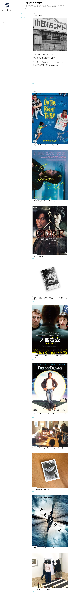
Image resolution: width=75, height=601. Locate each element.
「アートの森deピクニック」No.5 (42, 589)
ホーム (26, 8)
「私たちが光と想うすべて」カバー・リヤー (45, 201)
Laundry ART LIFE (33, 3)
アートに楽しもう (7, 10)
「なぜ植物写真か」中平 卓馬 (40, 489)
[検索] (68, 3)
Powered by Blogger (45, 597)
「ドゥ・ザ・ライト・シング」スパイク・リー (45, 145)
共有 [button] (21, 13)
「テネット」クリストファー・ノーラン (43, 548)
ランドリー (23, 17)
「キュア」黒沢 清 (37, 256)
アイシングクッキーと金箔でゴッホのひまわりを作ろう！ (49, 448)
